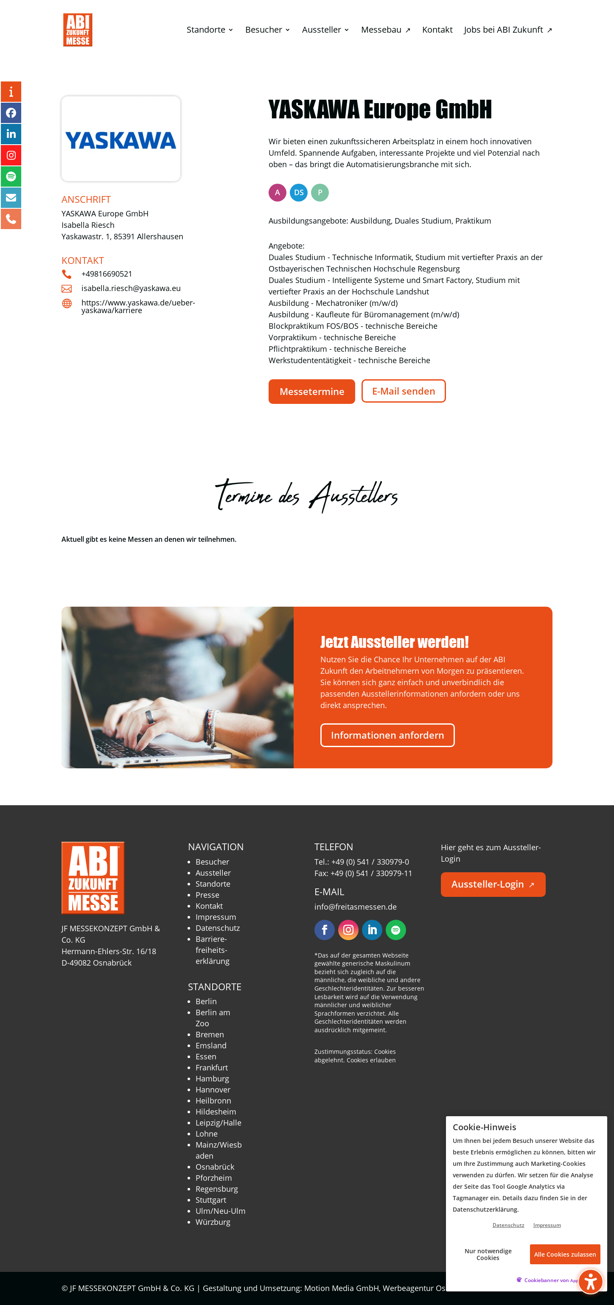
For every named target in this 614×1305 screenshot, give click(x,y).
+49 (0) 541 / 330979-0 (370, 862)
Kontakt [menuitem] (437, 31)
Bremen (210, 1034)
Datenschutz (218, 928)
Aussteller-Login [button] (493, 884)
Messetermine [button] (312, 391)
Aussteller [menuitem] (321, 31)
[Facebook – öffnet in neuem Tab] (11, 113)
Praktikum (473, 221)
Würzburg (213, 1222)
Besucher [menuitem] (263, 31)
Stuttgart (211, 1200)
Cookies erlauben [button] (371, 1060)
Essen (206, 1056)
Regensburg (217, 1189)
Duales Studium (423, 221)
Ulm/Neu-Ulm (221, 1211)
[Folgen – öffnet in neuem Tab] (324, 930)
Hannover (213, 1089)
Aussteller (213, 873)
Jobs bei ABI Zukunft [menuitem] (508, 31)
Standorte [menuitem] (206, 31)
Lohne (207, 1134)
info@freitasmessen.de (355, 907)
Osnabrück (215, 1167)
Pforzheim (214, 1178)
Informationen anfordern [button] (387, 735)
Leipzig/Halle (218, 1122)
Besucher (212, 862)
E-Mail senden (403, 391)
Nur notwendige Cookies (488, 1254)
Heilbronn (213, 1100)
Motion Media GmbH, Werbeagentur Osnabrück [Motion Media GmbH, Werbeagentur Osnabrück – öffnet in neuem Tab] (393, 1288)
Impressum (216, 917)
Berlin (206, 1001)
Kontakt (209, 906)
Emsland (211, 1045)
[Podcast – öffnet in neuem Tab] (11, 176)
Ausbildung (370, 221)
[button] (590, 1281)
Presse (207, 895)
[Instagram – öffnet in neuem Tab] (11, 155)
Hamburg (212, 1078)
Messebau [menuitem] (386, 31)
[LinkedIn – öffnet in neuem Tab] (11, 134)
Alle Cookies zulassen (565, 1254)
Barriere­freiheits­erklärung (213, 950)
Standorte (213, 884)
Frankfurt (212, 1067)
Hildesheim (216, 1111)
